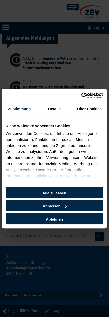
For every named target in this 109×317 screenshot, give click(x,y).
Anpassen (55, 206)
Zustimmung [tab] (19, 109)
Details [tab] (54, 109)
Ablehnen (54, 219)
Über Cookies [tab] (89, 109)
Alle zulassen (54, 193)
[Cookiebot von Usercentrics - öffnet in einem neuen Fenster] (81, 95)
